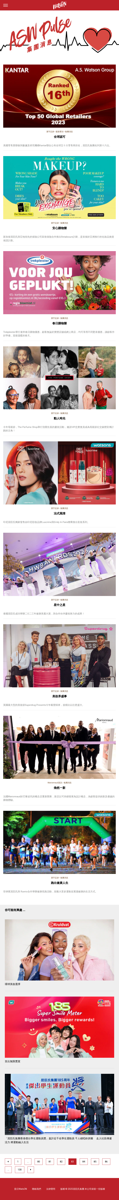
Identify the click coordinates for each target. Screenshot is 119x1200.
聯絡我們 (36, 1189)
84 (83, 1161)
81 (50, 1161)
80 (38, 1161)
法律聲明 (50, 1189)
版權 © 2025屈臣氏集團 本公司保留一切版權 (82, 1189)
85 (95, 1161)
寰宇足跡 (50, 132)
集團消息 (69, 132)
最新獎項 (59, 132)
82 (61, 1161)
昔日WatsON (20, 1189)
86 (106, 1161)
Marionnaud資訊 (55, 783)
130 (20, 1169)
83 (72, 1161)
